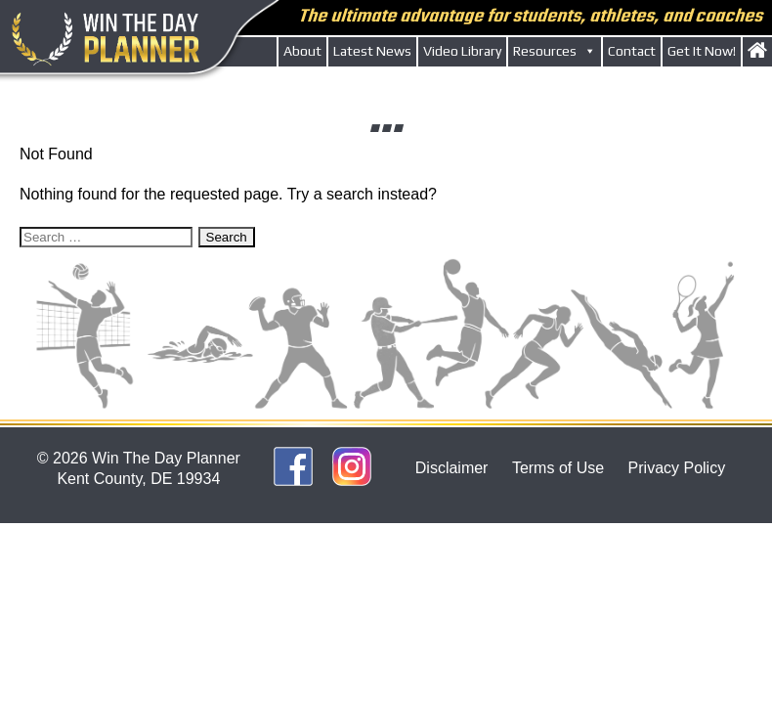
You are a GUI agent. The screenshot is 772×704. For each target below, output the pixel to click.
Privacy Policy (677, 468)
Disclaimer (452, 468)
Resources (554, 51)
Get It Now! (701, 51)
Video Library (462, 51)
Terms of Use (558, 468)
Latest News (372, 51)
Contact (632, 51)
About (302, 51)
